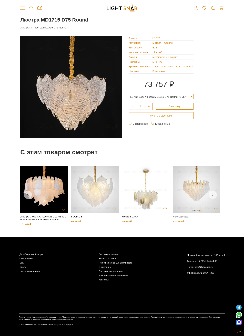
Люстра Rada (180, 216)
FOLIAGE (76, 216)
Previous (28, 195)
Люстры (25, 27)
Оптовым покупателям (111, 271)
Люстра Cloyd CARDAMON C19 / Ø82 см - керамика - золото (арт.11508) (43, 218)
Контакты (103, 279)
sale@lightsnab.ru (204, 267)
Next (213, 195)
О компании (105, 267)
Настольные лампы (29, 271)
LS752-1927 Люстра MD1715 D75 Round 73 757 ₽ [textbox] (159, 96)
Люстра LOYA (130, 216)
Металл (156, 42)
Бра (21, 262)
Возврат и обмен (107, 258)
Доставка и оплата (108, 254)
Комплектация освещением (113, 275)
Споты (22, 267)
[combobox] (161, 96)
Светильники (26, 258)
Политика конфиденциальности (115, 262)
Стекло (168, 42)
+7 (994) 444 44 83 (207, 261)
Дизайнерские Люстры (31, 254)
